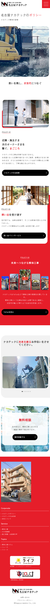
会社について (6, 519)
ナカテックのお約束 (25, 173)
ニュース (5, 547)
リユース (5, 550)
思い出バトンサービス (24, 235)
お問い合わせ (25, 597)
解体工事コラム (7, 545)
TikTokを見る (25, 312)
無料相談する (25, 437)
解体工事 (5, 529)
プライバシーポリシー (25, 600)
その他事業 (6, 532)
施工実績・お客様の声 (9, 534)
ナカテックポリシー (9, 514)
